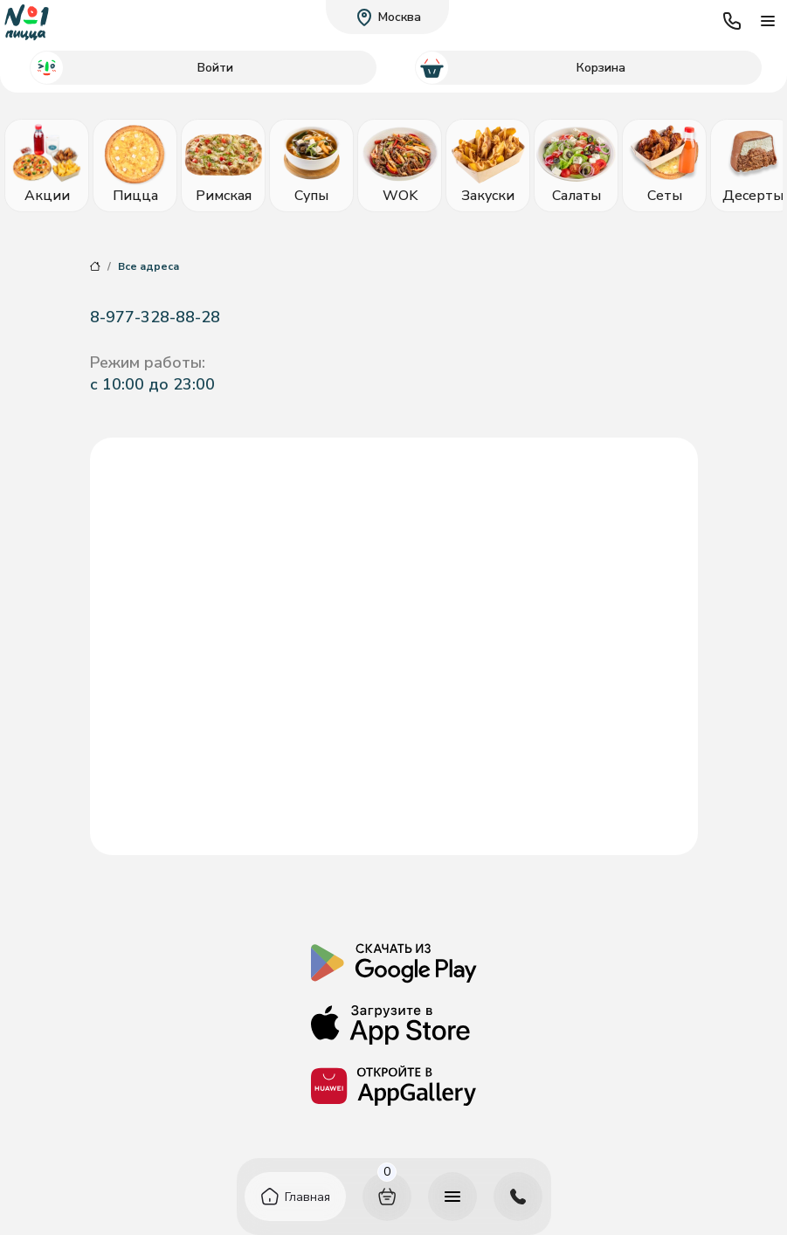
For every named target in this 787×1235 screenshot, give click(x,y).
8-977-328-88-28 (155, 317)
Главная (307, 1197)
